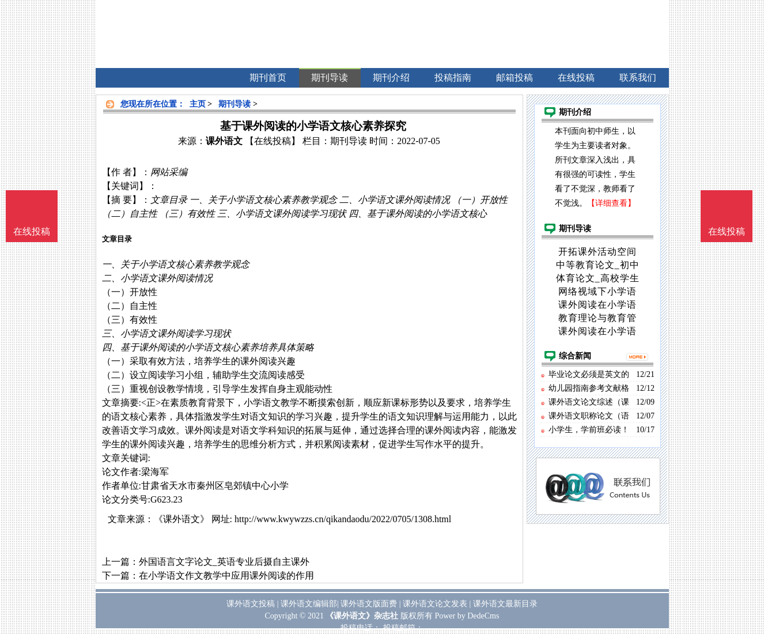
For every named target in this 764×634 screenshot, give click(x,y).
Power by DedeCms (466, 616)
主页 (198, 104)
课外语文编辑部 (309, 603)
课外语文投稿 (250, 603)
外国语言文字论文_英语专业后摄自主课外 (224, 562)
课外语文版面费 (369, 603)
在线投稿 (726, 231)
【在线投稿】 (272, 141)
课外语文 (224, 141)
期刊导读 (234, 104)
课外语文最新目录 (505, 603)
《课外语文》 (181, 519)
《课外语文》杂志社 (362, 616)
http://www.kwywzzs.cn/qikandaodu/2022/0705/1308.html (343, 519)
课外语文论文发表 (435, 603)
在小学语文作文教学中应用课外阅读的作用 (226, 575)
